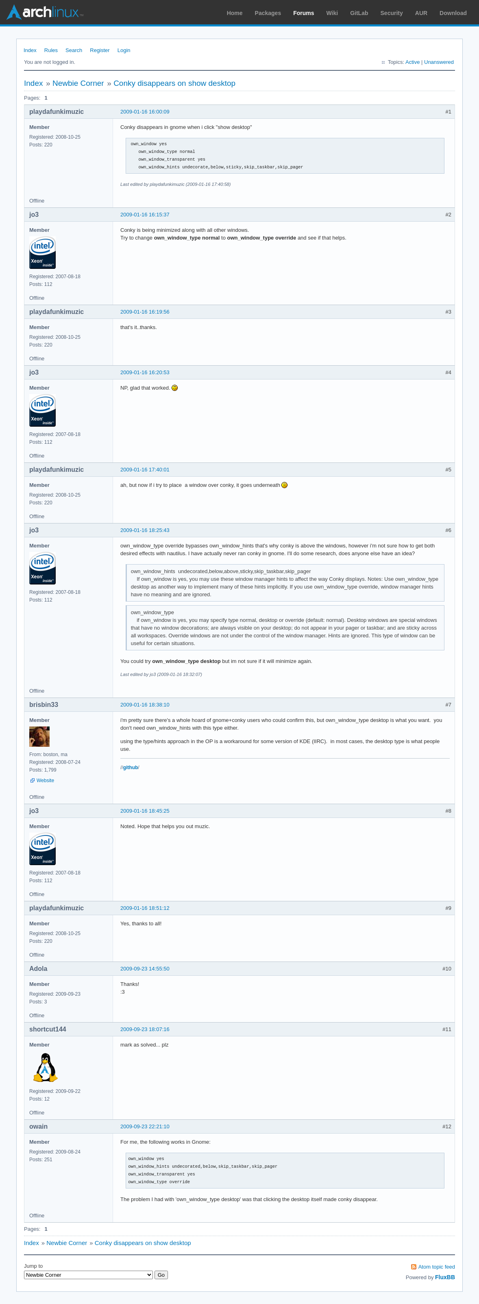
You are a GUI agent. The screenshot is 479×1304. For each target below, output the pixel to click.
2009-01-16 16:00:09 (145, 112)
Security (392, 13)
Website (45, 780)
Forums (303, 13)
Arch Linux (44, 12)
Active (412, 62)
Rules (51, 50)
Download (453, 13)
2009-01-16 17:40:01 (145, 470)
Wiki (332, 13)
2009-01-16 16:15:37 (145, 215)
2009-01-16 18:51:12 (145, 908)
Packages (268, 13)
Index (30, 50)
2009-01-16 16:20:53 (145, 372)
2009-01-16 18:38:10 (145, 705)
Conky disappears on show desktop (174, 83)
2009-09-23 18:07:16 (145, 1029)
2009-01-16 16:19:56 (145, 312)
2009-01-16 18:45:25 (145, 811)
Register (99, 50)
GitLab (359, 13)
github (130, 767)
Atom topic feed (436, 1267)
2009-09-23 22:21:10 (145, 1126)
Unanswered (439, 62)
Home (235, 13)
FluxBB (445, 1277)
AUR (421, 13)
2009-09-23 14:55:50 (145, 969)
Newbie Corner (78, 83)
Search (73, 50)
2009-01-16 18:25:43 (145, 530)
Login (124, 50)
